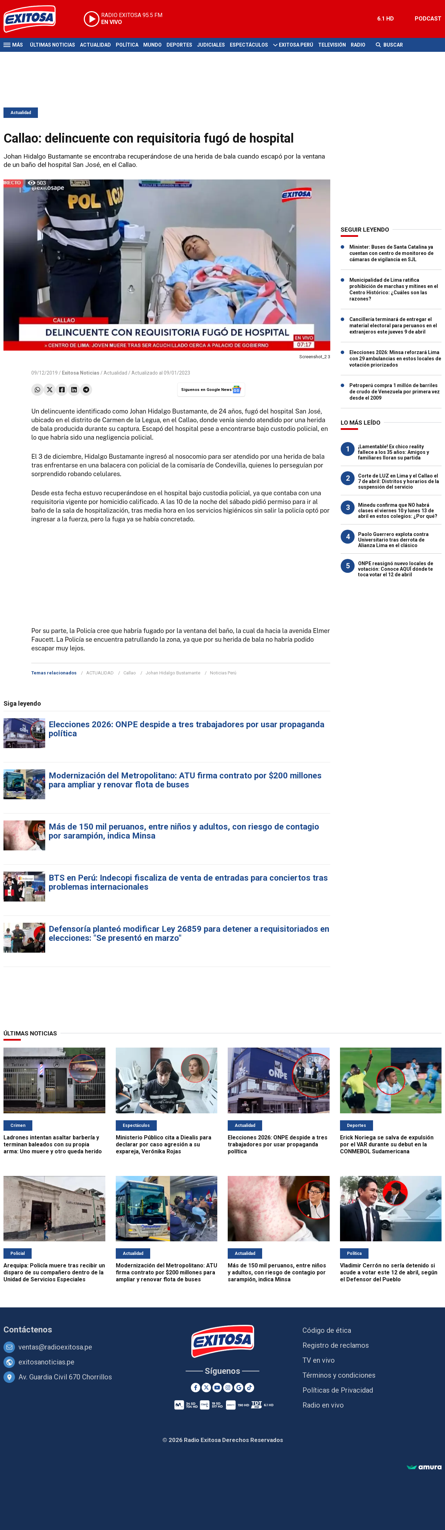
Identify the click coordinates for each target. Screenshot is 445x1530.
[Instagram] (228, 1387)
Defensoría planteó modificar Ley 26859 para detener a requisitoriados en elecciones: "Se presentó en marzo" (189, 933)
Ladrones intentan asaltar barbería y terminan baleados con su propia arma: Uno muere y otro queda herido (52, 1144)
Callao (129, 672)
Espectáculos (249, 45)
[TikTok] (249, 1387)
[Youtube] (217, 1387)
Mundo (152, 45)
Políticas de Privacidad (337, 1390)
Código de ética (326, 1330)
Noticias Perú (223, 672)
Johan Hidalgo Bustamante (173, 672)
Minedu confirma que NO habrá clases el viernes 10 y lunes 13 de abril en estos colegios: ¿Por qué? (397, 510)
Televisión (332, 45)
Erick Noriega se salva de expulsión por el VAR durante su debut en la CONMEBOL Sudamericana (387, 1144)
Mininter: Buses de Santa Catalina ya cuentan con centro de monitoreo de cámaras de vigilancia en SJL (391, 253)
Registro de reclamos (335, 1345)
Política (127, 45)
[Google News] (238, 1387)
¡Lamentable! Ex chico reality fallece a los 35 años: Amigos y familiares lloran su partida (393, 452)
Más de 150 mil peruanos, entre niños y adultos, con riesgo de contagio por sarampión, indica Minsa (184, 831)
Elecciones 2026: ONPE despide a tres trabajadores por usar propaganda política (186, 729)
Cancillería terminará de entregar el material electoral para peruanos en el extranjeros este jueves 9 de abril (393, 326)
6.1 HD (385, 18)
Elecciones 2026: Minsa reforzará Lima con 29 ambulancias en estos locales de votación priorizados (395, 359)
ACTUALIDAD (100, 672)
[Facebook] (195, 1387)
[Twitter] (206, 1387)
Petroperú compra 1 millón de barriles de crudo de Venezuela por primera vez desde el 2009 (394, 392)
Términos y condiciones (338, 1375)
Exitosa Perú (296, 45)
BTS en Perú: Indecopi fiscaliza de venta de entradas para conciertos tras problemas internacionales (188, 882)
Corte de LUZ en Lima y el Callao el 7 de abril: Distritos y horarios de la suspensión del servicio (398, 481)
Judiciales (211, 45)
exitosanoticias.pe (46, 1362)
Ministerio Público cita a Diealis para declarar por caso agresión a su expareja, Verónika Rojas (163, 1144)
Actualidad (95, 45)
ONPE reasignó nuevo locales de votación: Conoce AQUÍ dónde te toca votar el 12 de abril (395, 569)
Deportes (179, 45)
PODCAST (428, 18)
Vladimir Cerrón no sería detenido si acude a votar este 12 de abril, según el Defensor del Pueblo (388, 1272)
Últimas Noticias (52, 45)
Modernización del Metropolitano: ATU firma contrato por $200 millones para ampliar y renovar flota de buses (185, 780)
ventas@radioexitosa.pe (55, 1347)
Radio (358, 45)
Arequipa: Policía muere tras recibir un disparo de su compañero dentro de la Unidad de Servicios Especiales (54, 1272)
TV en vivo (318, 1360)
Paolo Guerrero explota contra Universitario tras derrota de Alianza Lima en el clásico (393, 539)
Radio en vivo (323, 1405)
